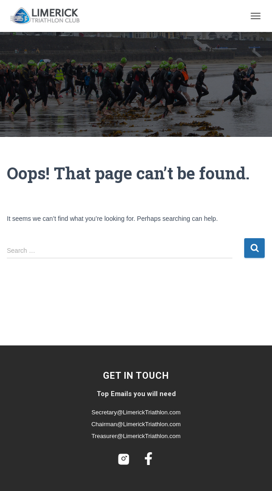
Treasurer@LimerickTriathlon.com (136, 436)
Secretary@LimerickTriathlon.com (136, 412)
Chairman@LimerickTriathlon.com (135, 424)
